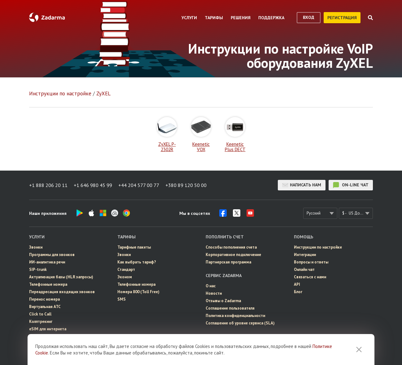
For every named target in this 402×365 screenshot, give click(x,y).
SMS (121, 299)
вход (308, 17)
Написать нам (301, 185)
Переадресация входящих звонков (62, 291)
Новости (214, 293)
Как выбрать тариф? (136, 262)
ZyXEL (103, 93)
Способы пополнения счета (231, 247)
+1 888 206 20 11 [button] (48, 185)
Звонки (35, 247)
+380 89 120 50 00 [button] (186, 185)
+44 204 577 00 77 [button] (138, 185)
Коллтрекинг (40, 321)
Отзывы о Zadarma (223, 300)
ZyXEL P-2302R (167, 134)
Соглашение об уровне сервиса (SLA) (240, 323)
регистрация (342, 17)
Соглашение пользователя (230, 308)
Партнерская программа (228, 262)
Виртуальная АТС (45, 306)
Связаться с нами (310, 277)
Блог (298, 291)
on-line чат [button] (351, 185)
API (297, 284)
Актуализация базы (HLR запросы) (61, 277)
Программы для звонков (52, 254)
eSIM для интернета (47, 329)
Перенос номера (44, 299)
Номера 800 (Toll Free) (138, 291)
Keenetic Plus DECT (235, 134)
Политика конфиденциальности (235, 315)
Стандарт (126, 269)
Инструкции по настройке (60, 93)
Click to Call (40, 314)
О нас (211, 286)
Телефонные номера (48, 284)
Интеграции (305, 254)
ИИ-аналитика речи (47, 262)
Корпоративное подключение (233, 254)
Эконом (124, 277)
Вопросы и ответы (311, 262)
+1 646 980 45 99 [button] (93, 185)
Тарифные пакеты (134, 247)
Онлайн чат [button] (304, 269)
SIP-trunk (38, 269)
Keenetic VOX (201, 134)
